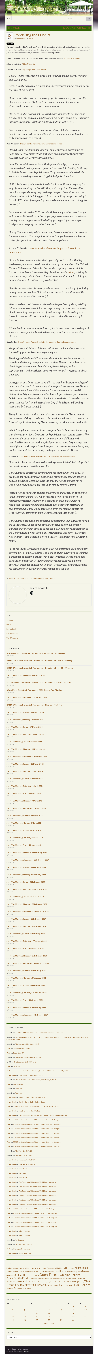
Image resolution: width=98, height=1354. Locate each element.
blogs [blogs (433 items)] (28, 1268)
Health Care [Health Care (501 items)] (54, 1271)
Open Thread (14, 578)
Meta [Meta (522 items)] (79, 1271)
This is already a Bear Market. (29, 1111)
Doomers (18, 1089)
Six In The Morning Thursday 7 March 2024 (24, 801)
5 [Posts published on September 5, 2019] (24, 1310)
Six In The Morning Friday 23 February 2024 (25, 897)
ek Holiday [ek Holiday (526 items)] (58, 1268)
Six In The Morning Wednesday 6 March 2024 (26, 808)
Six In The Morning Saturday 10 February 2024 (26, 993)
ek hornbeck (11, 1075)
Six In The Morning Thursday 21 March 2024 (25, 675)
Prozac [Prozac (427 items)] (82, 1278)
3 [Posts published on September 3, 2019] (85, 1306)
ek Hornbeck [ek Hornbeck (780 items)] (68, 1268)
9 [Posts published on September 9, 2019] (73, 1310)
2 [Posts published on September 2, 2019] (73, 1306)
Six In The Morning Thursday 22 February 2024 (26, 904)
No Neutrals (19, 1240)
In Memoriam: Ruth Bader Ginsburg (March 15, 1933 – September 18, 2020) (40, 1071)
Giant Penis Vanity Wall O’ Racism (75, 28)
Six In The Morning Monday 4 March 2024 (24, 823)
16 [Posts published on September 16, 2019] (73, 1313)
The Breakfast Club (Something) (27, 1044)
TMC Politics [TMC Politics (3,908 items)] (81, 1285)
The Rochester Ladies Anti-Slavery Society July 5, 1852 (35, 1080)
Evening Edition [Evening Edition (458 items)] (12, 1272)
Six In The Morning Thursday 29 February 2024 (26, 852)
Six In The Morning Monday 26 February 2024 (26, 874)
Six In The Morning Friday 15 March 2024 (24, 742)
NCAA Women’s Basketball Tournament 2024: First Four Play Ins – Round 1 (38, 683)
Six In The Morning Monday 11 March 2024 (24, 771)
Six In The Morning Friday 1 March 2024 (23, 845)
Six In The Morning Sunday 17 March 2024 (24, 727)
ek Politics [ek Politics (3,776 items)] (81, 1267)
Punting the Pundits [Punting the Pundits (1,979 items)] (17, 1281)
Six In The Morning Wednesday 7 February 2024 (27, 1015)
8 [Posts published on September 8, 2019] (61, 1310)
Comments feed (12, 633)
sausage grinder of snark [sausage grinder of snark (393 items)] (51, 1282)
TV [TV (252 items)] (20, 1288)
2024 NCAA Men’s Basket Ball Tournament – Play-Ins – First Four (34, 705)
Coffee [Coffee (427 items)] (43, 1268)
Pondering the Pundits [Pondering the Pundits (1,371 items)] (18, 1278)
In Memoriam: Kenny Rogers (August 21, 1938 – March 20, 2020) (36, 1106)
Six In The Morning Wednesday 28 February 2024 (27, 860)
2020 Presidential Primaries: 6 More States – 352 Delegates (35, 1209)
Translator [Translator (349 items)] (10, 1288)
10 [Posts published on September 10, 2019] (85, 1310)
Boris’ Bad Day (16, 28)
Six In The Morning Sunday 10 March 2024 (24, 778)
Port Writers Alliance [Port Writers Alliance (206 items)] (66, 1278)
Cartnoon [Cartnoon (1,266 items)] (35, 1268)
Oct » (52, 1323)
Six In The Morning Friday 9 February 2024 (24, 1000)
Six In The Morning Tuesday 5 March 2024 (24, 815)
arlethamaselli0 (21, 38)
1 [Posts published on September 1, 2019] (61, 1306)
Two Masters (18, 1084)
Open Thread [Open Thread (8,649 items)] (49, 1274)
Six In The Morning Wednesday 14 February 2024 (27, 963)
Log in (8, 625)
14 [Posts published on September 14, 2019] (49, 1313)
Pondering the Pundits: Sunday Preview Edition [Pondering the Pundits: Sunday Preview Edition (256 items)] (45, 1278)
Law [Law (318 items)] (69, 1272)
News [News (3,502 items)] (85, 1271)
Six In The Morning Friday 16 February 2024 (25, 948)
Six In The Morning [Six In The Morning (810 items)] (69, 1281)
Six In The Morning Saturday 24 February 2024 (26, 889)
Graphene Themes (23, 1351)
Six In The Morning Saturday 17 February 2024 (26, 941)
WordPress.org (12, 638)
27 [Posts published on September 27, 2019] (37, 1320)
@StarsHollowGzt (28, 64)
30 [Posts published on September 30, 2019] (73, 1320)
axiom (71, 272)
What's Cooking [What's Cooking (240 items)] (26, 1288)
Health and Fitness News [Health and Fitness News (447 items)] (39, 1272)
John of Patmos (24, 1231)
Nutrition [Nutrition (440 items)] (9, 1275)
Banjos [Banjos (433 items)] (9, 1268)
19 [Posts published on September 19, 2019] (25, 1316)
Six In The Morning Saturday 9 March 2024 (24, 786)
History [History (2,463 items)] (63, 1271)
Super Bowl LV (18, 1053)
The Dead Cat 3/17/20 (23, 1151)
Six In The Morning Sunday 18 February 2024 (25, 933)
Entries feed (11, 629)
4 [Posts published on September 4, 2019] (12, 1310)
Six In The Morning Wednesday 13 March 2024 (26, 756)
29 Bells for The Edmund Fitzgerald (28, 1057)
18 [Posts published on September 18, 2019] (12, 1316)
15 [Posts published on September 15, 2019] (61, 1313)
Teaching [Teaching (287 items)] (81, 1282)
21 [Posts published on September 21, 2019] (49, 1316)
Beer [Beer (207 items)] (24, 1268)
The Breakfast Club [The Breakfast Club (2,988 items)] (27, 1285)
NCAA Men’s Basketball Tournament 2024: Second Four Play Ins (34, 690)
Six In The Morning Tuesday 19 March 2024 (25, 712)
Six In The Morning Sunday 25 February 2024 (25, 882)
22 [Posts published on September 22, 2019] (61, 1316)
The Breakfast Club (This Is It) (25, 1062)
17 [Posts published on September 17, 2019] (85, 1313)
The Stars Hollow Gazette (49, 6)
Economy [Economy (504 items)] (50, 1268)
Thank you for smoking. (23, 1244)
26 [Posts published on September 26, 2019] (25, 1320)
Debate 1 (16, 1066)
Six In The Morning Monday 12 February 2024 (26, 978)
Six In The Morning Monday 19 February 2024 (26, 926)
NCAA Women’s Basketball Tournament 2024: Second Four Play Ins (35, 653)
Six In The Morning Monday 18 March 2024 (24, 719)
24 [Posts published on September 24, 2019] (85, 1316)
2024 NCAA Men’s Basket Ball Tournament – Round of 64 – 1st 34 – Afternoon (40, 668)
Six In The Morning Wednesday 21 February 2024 (27, 911)
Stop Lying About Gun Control (33, 69)
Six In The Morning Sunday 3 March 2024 (23, 830)
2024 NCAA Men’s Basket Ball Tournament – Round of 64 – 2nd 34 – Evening (39, 660)
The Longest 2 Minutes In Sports (31, 1075)
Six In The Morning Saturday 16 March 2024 (25, 734)
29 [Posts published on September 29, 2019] (61, 1320)
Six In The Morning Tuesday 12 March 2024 (25, 764)
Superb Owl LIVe (25, 1253)
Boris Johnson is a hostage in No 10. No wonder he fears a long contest (47, 456)
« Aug (46, 1323)
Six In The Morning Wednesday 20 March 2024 (26, 697)
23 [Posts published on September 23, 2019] (73, 1316)
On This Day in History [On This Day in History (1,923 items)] (26, 1274)
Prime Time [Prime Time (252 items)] (76, 1278)
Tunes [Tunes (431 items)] (16, 1288)
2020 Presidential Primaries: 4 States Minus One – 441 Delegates (43, 1115)
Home (8, 18)
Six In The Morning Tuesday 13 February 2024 (26, 970)
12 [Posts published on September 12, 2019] (25, 1313)
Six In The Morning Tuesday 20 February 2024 (26, 919)
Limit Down (23, 1169)
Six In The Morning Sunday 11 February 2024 (25, 985)
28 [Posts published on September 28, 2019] (49, 1320)
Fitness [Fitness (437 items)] (21, 1272)
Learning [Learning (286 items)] (74, 1272)
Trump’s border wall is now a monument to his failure (41, 144)
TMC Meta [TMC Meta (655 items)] (44, 1285)
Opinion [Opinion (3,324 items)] (65, 1274)
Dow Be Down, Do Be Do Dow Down (32, 1097)
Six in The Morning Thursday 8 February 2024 (26, 1007)
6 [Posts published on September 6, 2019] (36, 1310)
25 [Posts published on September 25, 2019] (12, 1320)
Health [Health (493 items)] (27, 1271)
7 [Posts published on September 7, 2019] (48, 1310)
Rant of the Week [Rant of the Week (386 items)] (35, 1282)
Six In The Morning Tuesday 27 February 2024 (26, 867)
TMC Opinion (50, 578)
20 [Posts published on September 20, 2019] (37, 1316)
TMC (8, 1049)
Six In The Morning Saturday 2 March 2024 (24, 838)
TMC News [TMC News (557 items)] (53, 1285)
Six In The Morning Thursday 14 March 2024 (25, 749)
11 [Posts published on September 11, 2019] (12, 1313)
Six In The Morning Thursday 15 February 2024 (26, 956)
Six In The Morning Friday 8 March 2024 (23, 793)
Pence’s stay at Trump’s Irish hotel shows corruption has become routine (47, 342)
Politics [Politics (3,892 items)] (75, 1274)
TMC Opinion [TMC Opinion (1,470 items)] (66, 1285)
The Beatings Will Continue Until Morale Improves (37, 1182)
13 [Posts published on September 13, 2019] (37, 1313)
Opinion (30, 38)
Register (9, 620)
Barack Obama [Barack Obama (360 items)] (17, 1268)
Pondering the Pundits (35, 578)
